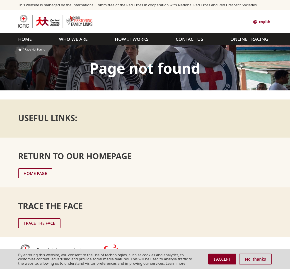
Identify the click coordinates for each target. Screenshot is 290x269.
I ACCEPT (222, 259)
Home (20, 49)
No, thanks (255, 259)
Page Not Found (34, 49)
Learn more (175, 263)
